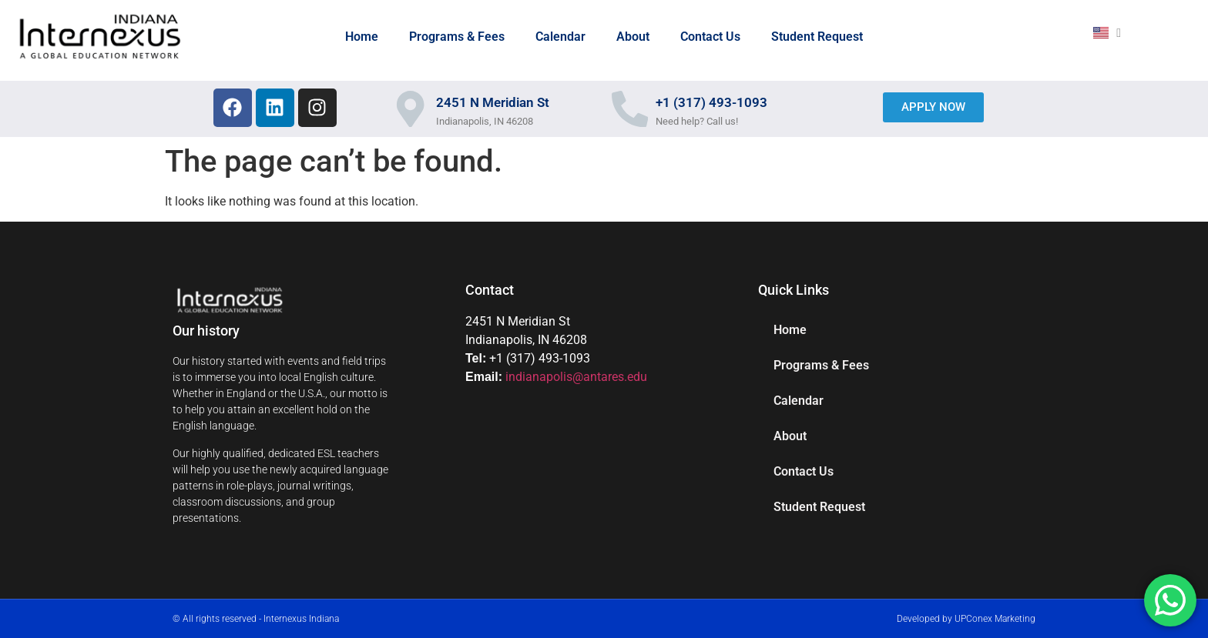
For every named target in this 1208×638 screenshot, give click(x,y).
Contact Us (710, 36)
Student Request (817, 36)
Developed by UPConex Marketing (966, 618)
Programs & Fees (457, 36)
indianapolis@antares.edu (576, 376)
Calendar (560, 36)
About (632, 36)
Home (361, 36)
